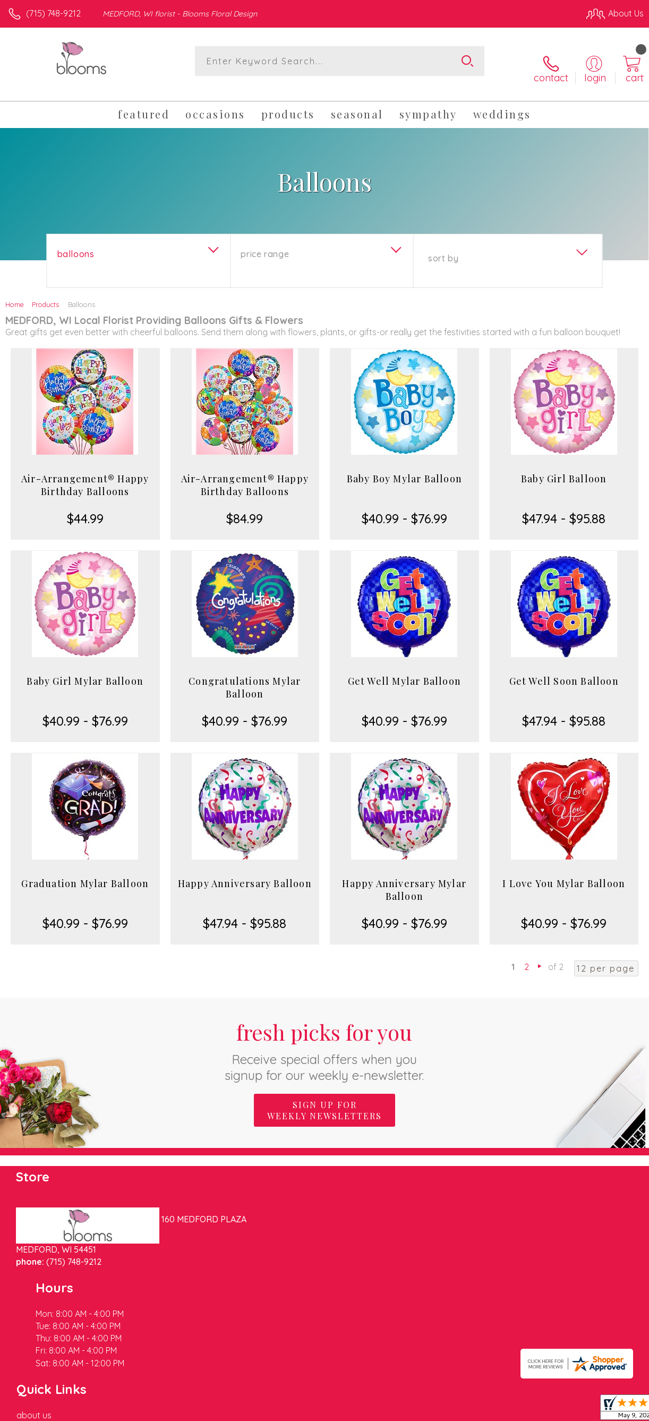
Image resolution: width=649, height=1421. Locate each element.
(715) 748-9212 (53, 13)
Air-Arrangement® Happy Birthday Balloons (85, 473)
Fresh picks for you (325, 1038)
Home (14, 292)
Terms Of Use (400, 1410)
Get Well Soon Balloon (564, 668)
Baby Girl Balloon (564, 466)
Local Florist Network (539, 1410)
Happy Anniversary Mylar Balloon (404, 877)
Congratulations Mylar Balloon (245, 675)
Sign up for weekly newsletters (324, 1098)
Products (45, 292)
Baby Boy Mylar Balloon (404, 466)
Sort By (443, 246)
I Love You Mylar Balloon (563, 871)
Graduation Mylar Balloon (85, 871)
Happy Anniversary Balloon (245, 871)
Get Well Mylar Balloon (404, 668)
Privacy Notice (463, 1410)
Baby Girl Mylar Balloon (85, 668)
